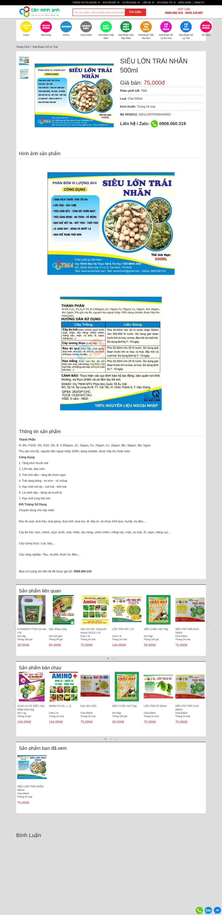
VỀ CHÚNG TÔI (166, 2)
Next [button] (207, 625)
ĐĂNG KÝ (199, 2)
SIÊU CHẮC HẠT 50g (156, 629)
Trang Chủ (22, 46)
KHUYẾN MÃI (111, 2)
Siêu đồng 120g (58, 629)
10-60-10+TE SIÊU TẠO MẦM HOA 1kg (31, 707)
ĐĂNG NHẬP (184, 2)
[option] (32, 625)
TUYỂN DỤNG (131, 2)
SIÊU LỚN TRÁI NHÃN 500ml (30, 788)
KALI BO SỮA (88, 705)
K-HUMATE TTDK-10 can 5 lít (31, 631)
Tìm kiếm (135, 11)
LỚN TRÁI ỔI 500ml (155, 705)
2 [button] (114, 658)
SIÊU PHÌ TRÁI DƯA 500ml (187, 631)
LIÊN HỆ (148, 2)
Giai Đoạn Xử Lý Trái (45, 46)
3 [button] (116, 739)
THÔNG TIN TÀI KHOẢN (86, 2)
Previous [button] (14, 625)
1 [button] (108, 658)
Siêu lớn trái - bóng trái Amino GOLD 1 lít (93, 631)
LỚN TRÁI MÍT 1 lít (123, 629)
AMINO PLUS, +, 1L (60, 705)
